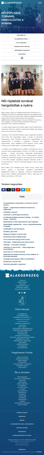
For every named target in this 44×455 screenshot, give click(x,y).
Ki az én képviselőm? (23, 321)
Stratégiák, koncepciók (22, 335)
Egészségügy (22, 392)
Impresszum (22, 416)
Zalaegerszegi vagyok (22, 285)
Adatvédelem (22, 431)
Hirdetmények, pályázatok (22, 50)
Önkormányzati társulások (22, 340)
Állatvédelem (22, 346)
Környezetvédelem (22, 344)
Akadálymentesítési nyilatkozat (22, 435)
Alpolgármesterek (22, 315)
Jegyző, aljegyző (22, 357)
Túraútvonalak (22, 404)
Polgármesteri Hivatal (21, 39)
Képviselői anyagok (22, 427)
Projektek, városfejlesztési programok (22, 337)
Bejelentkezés (22, 449)
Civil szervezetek (22, 387)
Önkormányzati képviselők (21, 317)
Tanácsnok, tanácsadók (22, 323)
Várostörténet (22, 282)
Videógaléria (22, 382)
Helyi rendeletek (22, 334)
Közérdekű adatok (22, 365)
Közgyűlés (22, 325)
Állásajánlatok (22, 391)
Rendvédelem (22, 399)
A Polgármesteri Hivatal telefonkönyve (22, 424)
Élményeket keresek (22, 287)
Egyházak (22, 389)
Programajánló (22, 377)
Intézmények (22, 385)
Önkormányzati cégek (22, 339)
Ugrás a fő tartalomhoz (39, 0)
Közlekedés (22, 397)
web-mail (22, 420)
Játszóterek (22, 396)
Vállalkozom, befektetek (22, 289)
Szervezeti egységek (22, 359)
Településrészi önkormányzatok (22, 328)
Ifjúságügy (22, 394)
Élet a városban (21, 42)
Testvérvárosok (22, 347)
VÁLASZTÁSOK (22, 54)
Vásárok (22, 401)
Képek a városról (22, 384)
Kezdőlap (22, 280)
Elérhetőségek (22, 360)
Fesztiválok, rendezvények (22, 378)
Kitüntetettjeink (22, 332)
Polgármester (22, 314)
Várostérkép (22, 342)
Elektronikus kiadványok (22, 403)
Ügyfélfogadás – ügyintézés (22, 364)
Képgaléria (22, 284)
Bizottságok (22, 327)
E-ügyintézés (22, 362)
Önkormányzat (21, 35)
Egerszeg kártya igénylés (22, 46)
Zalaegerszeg (11, 3)
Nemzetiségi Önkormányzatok (22, 330)
